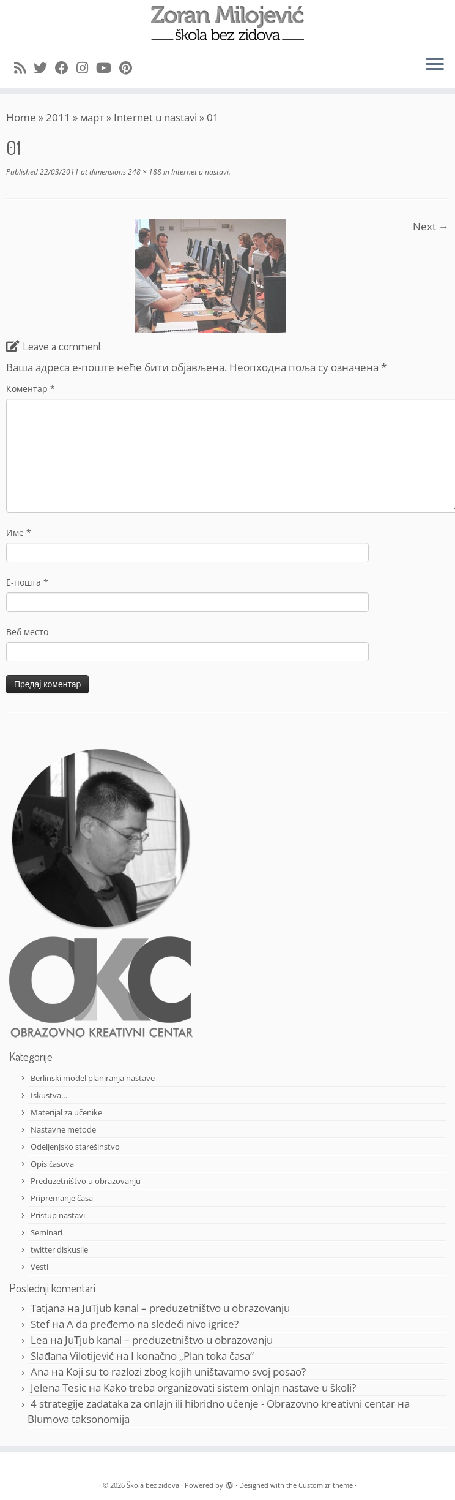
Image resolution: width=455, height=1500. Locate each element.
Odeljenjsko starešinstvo (75, 1146)
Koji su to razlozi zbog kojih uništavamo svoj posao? (186, 1372)
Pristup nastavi (58, 1215)
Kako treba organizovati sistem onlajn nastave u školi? (229, 1388)
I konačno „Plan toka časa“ (192, 1356)
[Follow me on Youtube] (107, 67)
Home (21, 117)
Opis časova (52, 1163)
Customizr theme (325, 1485)
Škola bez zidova (153, 1485)
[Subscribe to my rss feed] (24, 67)
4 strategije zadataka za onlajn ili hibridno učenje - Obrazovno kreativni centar (213, 1403)
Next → (431, 226)
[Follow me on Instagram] (86, 67)
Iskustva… (49, 1095)
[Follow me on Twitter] (44, 67)
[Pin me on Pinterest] (129, 67)
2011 (58, 117)
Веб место (27, 632)
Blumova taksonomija (79, 1419)
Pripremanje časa (62, 1198)
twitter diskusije (59, 1249)
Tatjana (48, 1308)
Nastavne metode (63, 1129)
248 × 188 (143, 172)
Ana (40, 1372)
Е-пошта (27, 582)
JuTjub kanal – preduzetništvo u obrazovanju (186, 1308)
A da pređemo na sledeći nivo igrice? (153, 1324)
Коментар (30, 388)
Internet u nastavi (155, 117)
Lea (39, 1340)
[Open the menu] (435, 65)
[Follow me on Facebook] (65, 67)
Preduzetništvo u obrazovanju (86, 1180)
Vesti (39, 1266)
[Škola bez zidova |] (227, 23)
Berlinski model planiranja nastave (93, 1078)
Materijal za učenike (66, 1112)
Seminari (46, 1232)
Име (18, 532)
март (92, 117)
